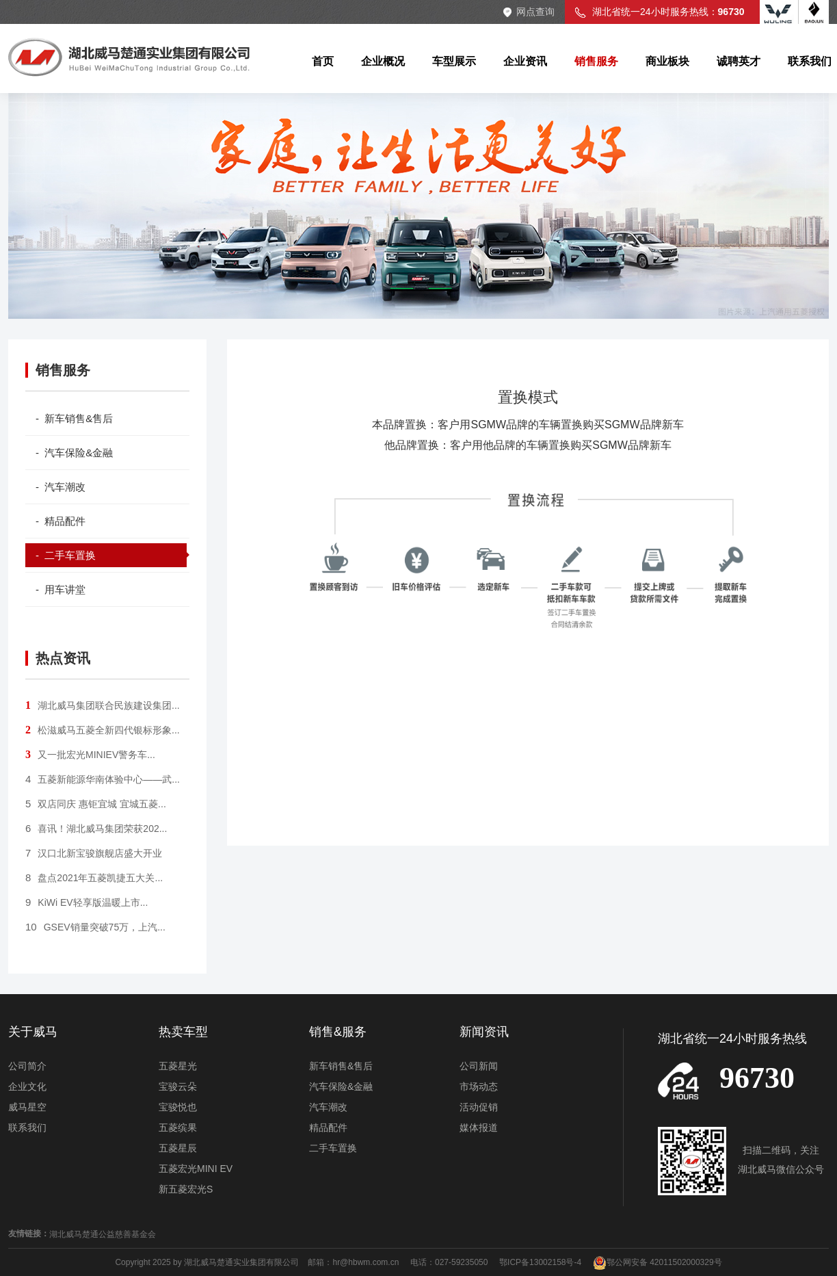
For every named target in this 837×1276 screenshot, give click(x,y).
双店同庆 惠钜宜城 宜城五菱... (95, 803)
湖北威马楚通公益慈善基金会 (102, 1234)
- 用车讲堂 (60, 589)
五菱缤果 (178, 1127)
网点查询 (535, 11)
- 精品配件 (60, 521)
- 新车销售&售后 (74, 418)
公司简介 (27, 1065)
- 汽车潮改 (60, 487)
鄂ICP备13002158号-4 (540, 1262)
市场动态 (479, 1086)
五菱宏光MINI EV (195, 1168)
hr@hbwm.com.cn (366, 1262)
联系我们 (27, 1127)
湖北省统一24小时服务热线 (732, 1038)
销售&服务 (338, 1032)
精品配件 (328, 1127)
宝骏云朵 (178, 1086)
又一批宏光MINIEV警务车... (90, 754)
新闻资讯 (484, 1032)
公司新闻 (479, 1065)
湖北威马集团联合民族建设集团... (102, 705)
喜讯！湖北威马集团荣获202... (96, 828)
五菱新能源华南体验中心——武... (102, 779)
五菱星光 (178, 1065)
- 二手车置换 (66, 555)
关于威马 (32, 1032)
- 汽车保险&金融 (74, 452)
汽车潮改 (328, 1107)
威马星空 (27, 1107)
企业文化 (27, 1086)
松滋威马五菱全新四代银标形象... (102, 730)
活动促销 (479, 1107)
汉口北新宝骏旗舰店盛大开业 (93, 853)
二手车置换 (333, 1148)
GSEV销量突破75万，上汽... (95, 927)
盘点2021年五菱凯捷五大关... (94, 877)
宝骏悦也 (178, 1107)
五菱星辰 (178, 1148)
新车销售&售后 (341, 1065)
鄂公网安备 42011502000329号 (657, 1262)
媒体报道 (479, 1127)
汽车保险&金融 (341, 1086)
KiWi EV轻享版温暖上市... (86, 902)
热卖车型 (183, 1032)
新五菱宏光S (186, 1189)
